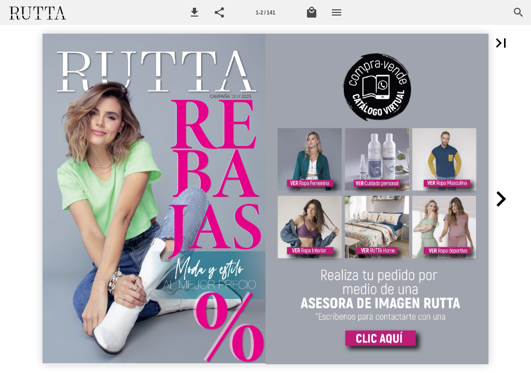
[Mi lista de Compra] (311, 12)
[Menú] (336, 12)
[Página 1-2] (265, 12)
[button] (194, 12)
